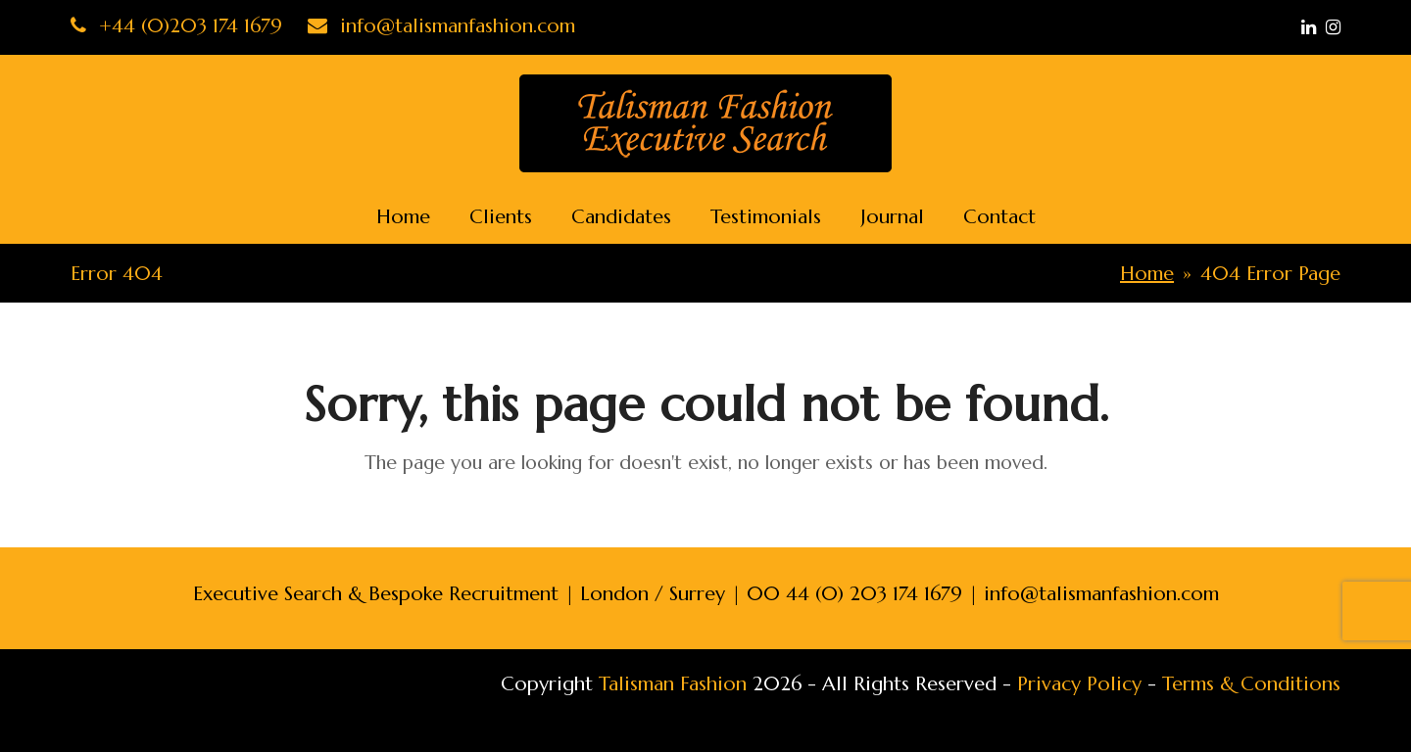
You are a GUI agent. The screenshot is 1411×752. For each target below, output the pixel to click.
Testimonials (765, 217)
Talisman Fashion (673, 684)
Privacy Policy (1079, 684)
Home (403, 217)
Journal (892, 217)
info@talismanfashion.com (441, 26)
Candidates (621, 217)
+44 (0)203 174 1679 (176, 26)
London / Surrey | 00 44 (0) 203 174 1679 (771, 594)
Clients (500, 217)
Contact (999, 217)
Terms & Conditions (1251, 684)
